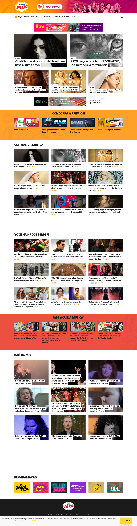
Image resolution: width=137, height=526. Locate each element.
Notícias (66, 17)
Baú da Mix (22, 355)
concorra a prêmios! (68, 113)
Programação (25, 477)
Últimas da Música (28, 145)
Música (57, 17)
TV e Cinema (19, 85)
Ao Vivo (50, 515)
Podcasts (76, 17)
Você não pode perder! (31, 234)
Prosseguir (126, 521)
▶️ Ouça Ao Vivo (22, 17)
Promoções (46, 17)
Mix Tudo (35, 17)
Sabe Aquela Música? (68, 317)
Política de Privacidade (40, 521)
